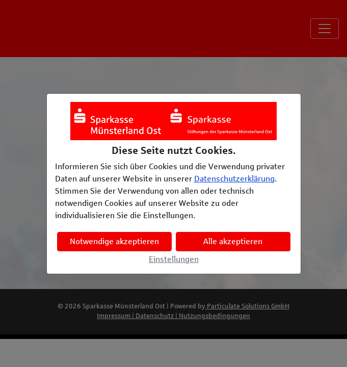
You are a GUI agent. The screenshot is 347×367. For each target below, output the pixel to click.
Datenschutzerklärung (234, 178)
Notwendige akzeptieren (114, 241)
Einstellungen (174, 259)
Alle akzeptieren (232, 241)
